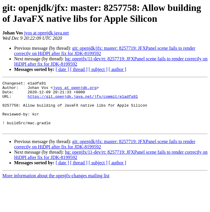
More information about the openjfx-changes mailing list (55, 185)
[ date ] (62, 69)
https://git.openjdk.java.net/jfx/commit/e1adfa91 (83, 99)
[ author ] (117, 69)
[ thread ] (78, 69)
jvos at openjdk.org (75, 89)
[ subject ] (98, 69)
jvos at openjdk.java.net (46, 32)
